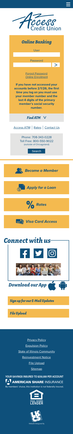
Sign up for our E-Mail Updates (32, 300)
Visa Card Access (41, 221)
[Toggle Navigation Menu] (68, 4)
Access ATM (22, 128)
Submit (56, 65)
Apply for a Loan (41, 187)
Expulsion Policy (37, 346)
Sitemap (36, 369)
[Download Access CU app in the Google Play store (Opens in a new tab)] (63, 285)
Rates (37, 128)
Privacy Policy (36, 340)
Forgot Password (36, 73)
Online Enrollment (37, 77)
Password (36, 61)
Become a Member (41, 170)
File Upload (18, 313)
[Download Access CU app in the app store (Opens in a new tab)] (52, 285)
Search (36, 151)
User (36, 50)
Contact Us (52, 128)
